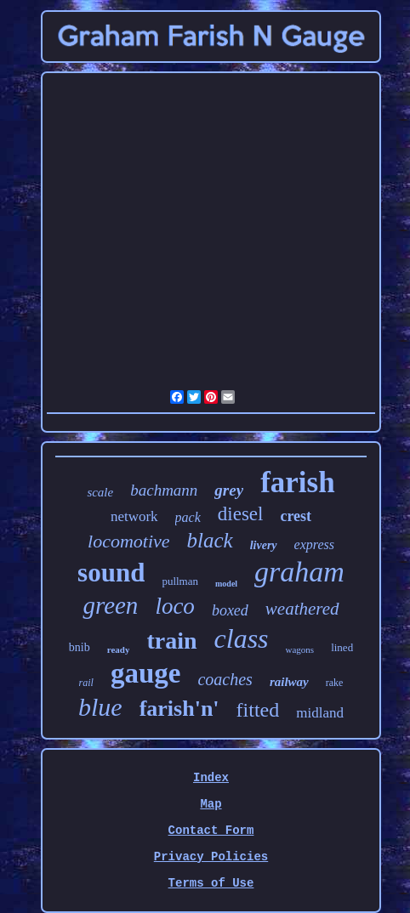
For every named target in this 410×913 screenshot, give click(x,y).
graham (299, 571)
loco (175, 606)
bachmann (163, 490)
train (171, 640)
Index (211, 778)
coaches (224, 679)
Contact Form (211, 830)
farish (297, 482)
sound (111, 572)
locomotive (129, 541)
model (226, 583)
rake (335, 683)
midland (320, 713)
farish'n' (179, 708)
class (241, 638)
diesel (241, 514)
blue (100, 707)
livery (263, 545)
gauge (146, 673)
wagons (300, 649)
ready (118, 649)
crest (295, 516)
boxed (230, 610)
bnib (79, 647)
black (210, 540)
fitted (258, 710)
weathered (302, 608)
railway (289, 682)
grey (228, 490)
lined (342, 647)
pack (188, 517)
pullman (180, 581)
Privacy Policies (211, 857)
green (110, 605)
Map (210, 804)
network (134, 516)
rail (86, 683)
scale (100, 492)
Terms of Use (211, 883)
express (314, 544)
